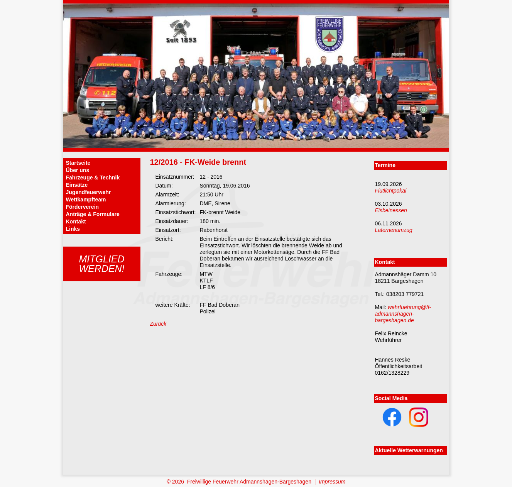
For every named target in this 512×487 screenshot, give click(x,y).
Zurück (158, 324)
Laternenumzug (393, 230)
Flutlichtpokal (391, 191)
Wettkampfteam (86, 199)
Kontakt (76, 221)
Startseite (78, 163)
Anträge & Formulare (93, 214)
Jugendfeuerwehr (88, 192)
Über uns (78, 170)
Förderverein (82, 207)
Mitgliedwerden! (101, 264)
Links (73, 229)
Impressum (332, 482)
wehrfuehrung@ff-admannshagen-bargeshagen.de (403, 313)
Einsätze (77, 185)
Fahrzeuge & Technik (93, 177)
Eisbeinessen (391, 210)
